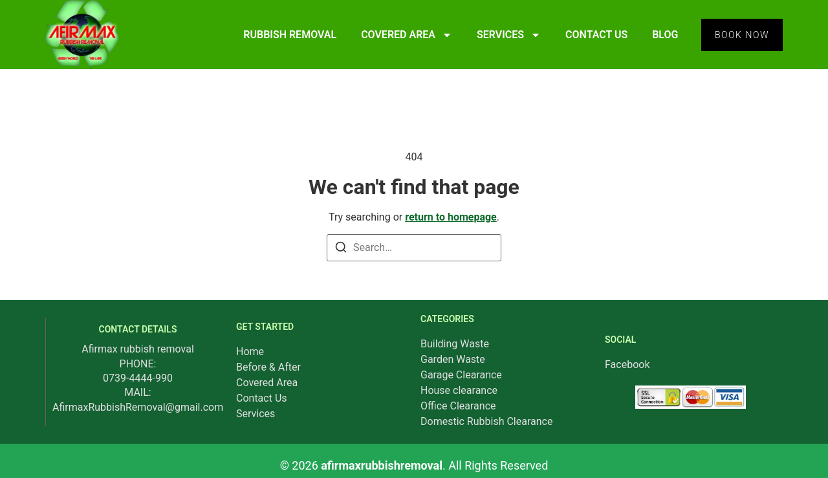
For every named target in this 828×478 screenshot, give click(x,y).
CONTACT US (596, 34)
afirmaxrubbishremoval (381, 465)
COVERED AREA (406, 35)
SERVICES (509, 35)
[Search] (341, 249)
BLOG (665, 34)
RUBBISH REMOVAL (289, 34)
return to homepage (451, 217)
